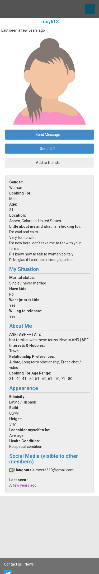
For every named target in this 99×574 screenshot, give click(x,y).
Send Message (47, 134)
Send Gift (47, 148)
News (29, 564)
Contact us (13, 564)
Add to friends (48, 162)
